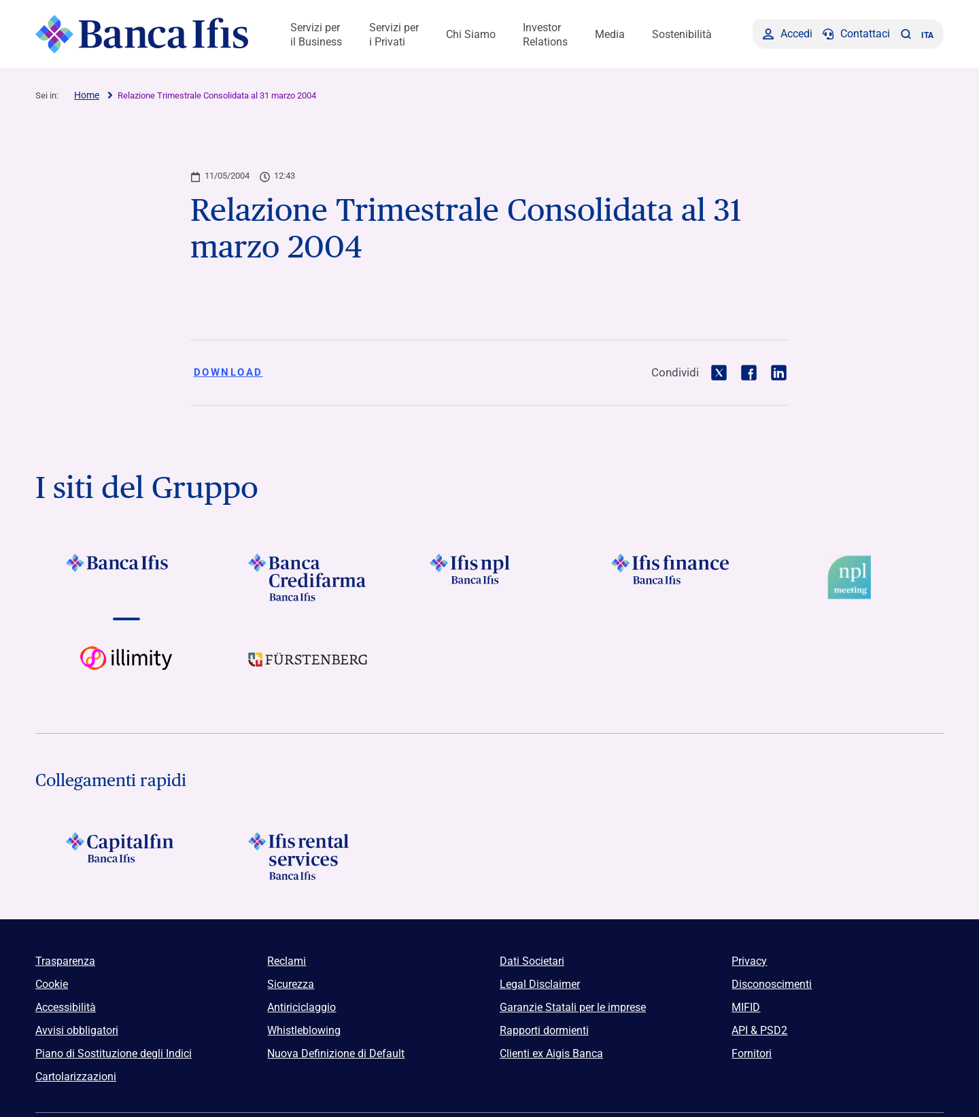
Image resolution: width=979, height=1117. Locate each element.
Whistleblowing (304, 1030)
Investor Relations (545, 34)
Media (610, 34)
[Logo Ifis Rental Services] (307, 856)
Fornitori (752, 1053)
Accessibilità (65, 1007)
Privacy (749, 961)
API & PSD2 (759, 1030)
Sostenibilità (682, 34)
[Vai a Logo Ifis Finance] (671, 577)
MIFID (746, 1007)
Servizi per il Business (316, 34)
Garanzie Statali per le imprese (573, 1007)
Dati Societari (532, 961)
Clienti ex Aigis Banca (551, 1053)
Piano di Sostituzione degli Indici (113, 1053)
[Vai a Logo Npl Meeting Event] (853, 577)
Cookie (51, 984)
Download (228, 372)
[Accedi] (787, 34)
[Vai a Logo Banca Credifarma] (307, 577)
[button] (905, 34)
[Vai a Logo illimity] (126, 670)
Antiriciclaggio (301, 1007)
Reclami (286, 961)
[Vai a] (489, 577)
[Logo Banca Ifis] (142, 34)
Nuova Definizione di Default (336, 1053)
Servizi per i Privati (394, 34)
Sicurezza (290, 984)
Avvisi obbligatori (76, 1030)
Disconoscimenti (772, 984)
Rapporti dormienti (544, 1030)
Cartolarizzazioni (75, 1076)
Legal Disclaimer (540, 984)
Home (86, 95)
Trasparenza (65, 961)
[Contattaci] (856, 34)
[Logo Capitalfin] (126, 856)
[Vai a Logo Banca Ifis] (126, 577)
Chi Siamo (471, 34)
